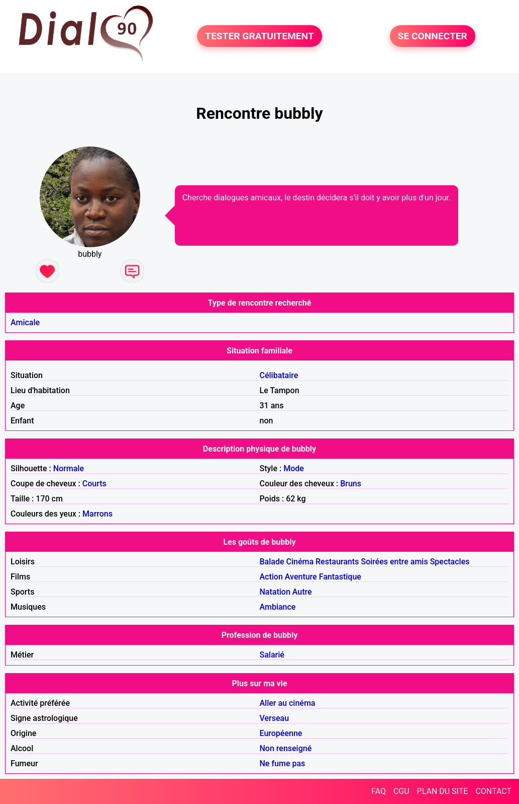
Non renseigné (286, 748)
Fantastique (340, 576)
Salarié (272, 655)
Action (271, 576)
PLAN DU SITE (442, 791)
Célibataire (279, 375)
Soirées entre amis (394, 561)
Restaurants (337, 561)
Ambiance (278, 607)
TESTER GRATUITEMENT (259, 36)
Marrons (97, 514)
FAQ (378, 791)
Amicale (25, 322)
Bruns (350, 483)
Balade (272, 561)
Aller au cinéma (288, 703)
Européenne (281, 733)
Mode (293, 468)
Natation (275, 592)
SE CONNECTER (432, 36)
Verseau (274, 718)
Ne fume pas (282, 763)
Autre (302, 592)
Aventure (301, 576)
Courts (94, 483)
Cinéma (300, 561)
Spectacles (450, 561)
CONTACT (493, 791)
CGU (401, 791)
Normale (68, 468)
